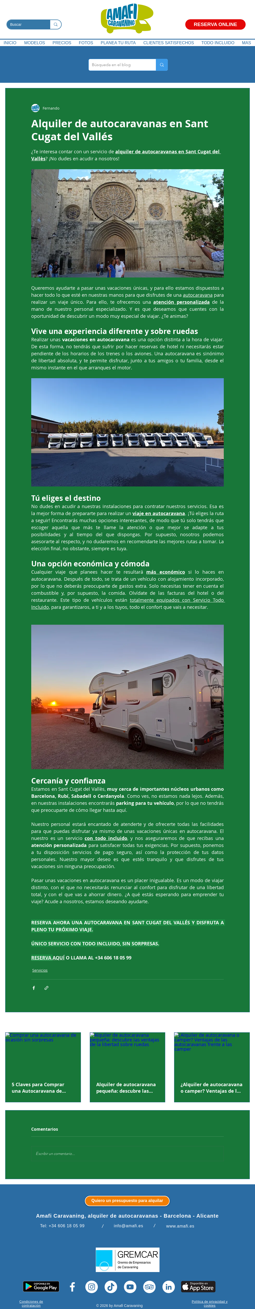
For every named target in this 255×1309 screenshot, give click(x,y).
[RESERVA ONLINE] (215, 24)
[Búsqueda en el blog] (118, 65)
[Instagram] (91, 1287)
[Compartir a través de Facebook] (33, 987)
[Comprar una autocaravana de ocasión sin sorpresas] (43, 1054)
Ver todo (242, 1022)
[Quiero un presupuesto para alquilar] (127, 1201)
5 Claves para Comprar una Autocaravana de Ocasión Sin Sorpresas (38, 1087)
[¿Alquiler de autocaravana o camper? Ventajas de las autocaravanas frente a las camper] (212, 1054)
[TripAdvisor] (149, 1287)
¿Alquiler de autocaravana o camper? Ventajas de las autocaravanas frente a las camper (212, 1087)
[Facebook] (72, 1287)
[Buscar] (24, 24)
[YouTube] (130, 1287)
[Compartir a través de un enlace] (46, 987)
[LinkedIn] (168, 1287)
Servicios (40, 970)
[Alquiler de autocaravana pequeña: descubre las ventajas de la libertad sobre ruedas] (127, 1054)
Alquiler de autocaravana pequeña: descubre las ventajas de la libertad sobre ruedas (126, 1087)
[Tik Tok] (111, 1287)
